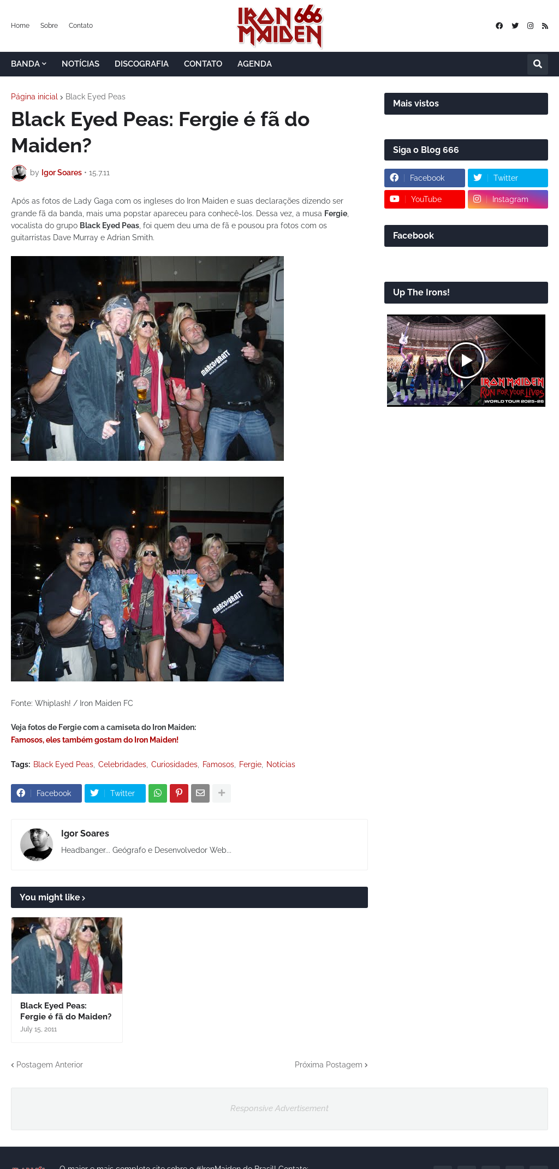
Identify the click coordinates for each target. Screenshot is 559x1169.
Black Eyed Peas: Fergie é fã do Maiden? (65, 1011)
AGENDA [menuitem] (254, 64)
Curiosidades (174, 764)
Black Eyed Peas (96, 96)
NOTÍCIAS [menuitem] (80, 64)
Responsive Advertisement (279, 1108)
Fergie (250, 764)
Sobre (49, 25)
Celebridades (122, 764)
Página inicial (34, 96)
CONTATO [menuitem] (203, 64)
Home (20, 25)
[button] (537, 64)
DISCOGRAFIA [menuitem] (142, 64)
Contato (81, 25)
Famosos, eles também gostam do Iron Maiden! (95, 739)
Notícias (280, 764)
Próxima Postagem (328, 1064)
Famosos (218, 764)
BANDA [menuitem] (25, 64)
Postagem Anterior (49, 1064)
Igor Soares (85, 833)
